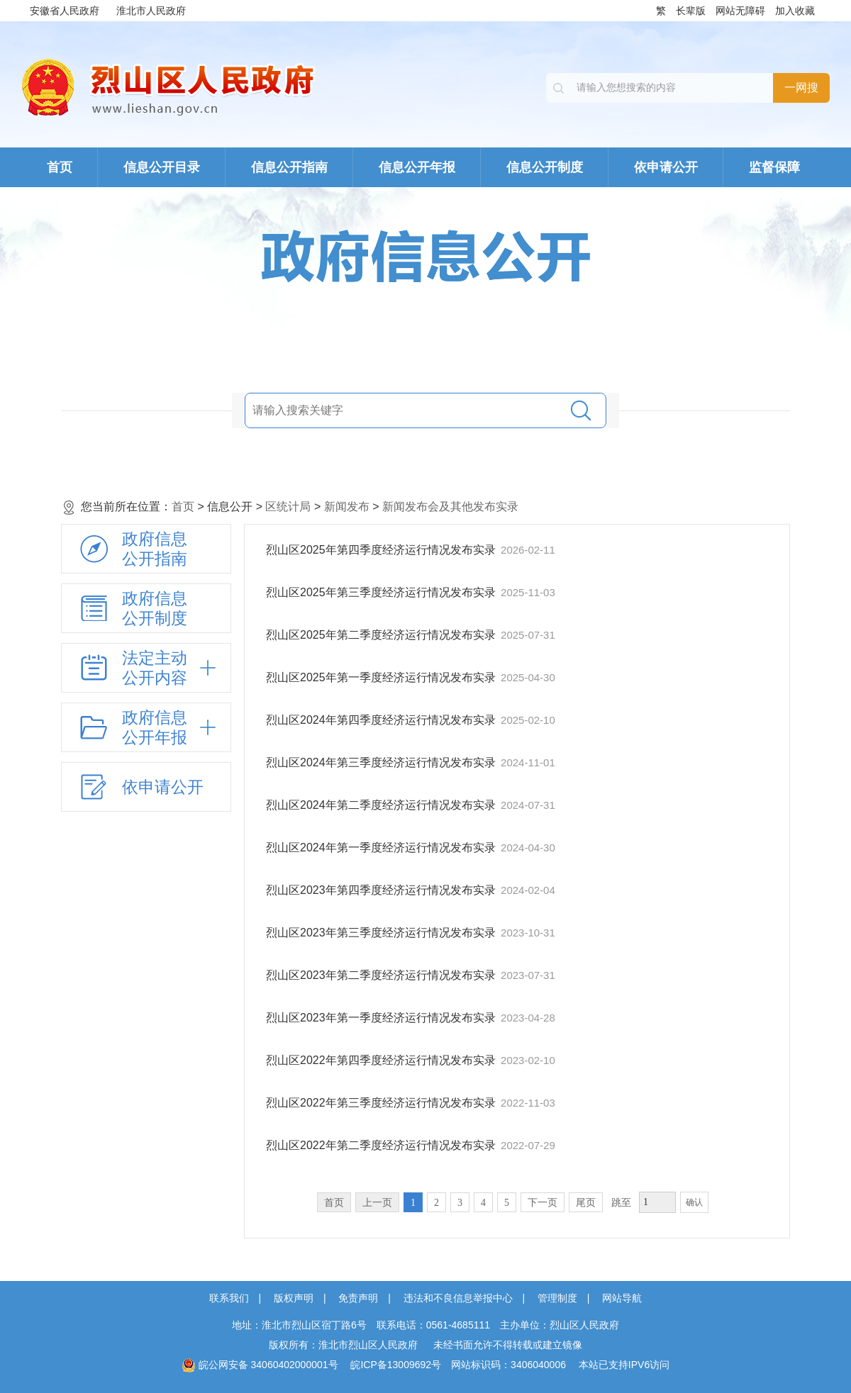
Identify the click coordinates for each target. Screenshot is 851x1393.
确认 (694, 1202)
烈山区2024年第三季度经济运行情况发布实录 (382, 762)
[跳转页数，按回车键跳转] (657, 1202)
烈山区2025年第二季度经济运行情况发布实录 (382, 635)
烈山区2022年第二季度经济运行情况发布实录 (382, 1145)
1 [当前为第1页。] (413, 1202)
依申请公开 (666, 167)
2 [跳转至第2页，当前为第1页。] (436, 1202)
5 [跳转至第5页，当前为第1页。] (506, 1202)
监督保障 (774, 167)
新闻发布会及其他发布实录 (450, 506)
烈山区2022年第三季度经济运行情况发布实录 (382, 1103)
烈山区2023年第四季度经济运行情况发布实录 (382, 890)
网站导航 (622, 1298)
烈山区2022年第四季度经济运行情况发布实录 (382, 1060)
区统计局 (288, 506)
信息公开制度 (544, 167)
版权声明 (293, 1298)
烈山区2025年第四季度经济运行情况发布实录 (382, 550)
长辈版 (691, 10)
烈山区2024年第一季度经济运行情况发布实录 (382, 847)
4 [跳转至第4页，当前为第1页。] (483, 1202)
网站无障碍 (740, 10)
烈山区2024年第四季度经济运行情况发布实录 (382, 720)
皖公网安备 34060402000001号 (260, 1364)
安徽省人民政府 (64, 10)
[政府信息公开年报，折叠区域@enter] (146, 727)
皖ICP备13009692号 (395, 1364)
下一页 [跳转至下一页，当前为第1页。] (542, 1202)
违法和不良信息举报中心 (458, 1298)
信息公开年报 (417, 167)
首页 (59, 167)
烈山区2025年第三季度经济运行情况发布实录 (382, 592)
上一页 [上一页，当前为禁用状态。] (377, 1202)
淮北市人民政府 (151, 10)
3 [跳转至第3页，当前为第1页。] (459, 1202)
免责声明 (358, 1298)
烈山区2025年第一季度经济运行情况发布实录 (382, 677)
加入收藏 (795, 10)
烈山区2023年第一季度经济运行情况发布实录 (382, 1018)
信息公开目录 (161, 167)
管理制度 (557, 1298)
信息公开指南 (289, 167)
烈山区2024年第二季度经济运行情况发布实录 (382, 805)
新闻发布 (346, 506)
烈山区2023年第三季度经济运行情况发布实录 (382, 933)
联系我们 (229, 1298)
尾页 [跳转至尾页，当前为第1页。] (586, 1202)
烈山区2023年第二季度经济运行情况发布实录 (382, 975)
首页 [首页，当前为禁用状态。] (334, 1202)
